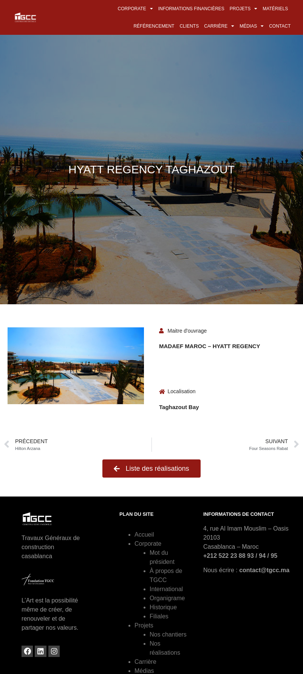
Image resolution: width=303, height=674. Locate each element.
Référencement (153, 26)
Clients (189, 26)
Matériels (275, 8)
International (166, 589)
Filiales (159, 616)
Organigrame (167, 598)
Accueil (144, 534)
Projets (243, 9)
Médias (252, 26)
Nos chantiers (168, 634)
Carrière (219, 26)
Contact (280, 26)
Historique (163, 607)
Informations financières (191, 8)
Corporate (135, 9)
